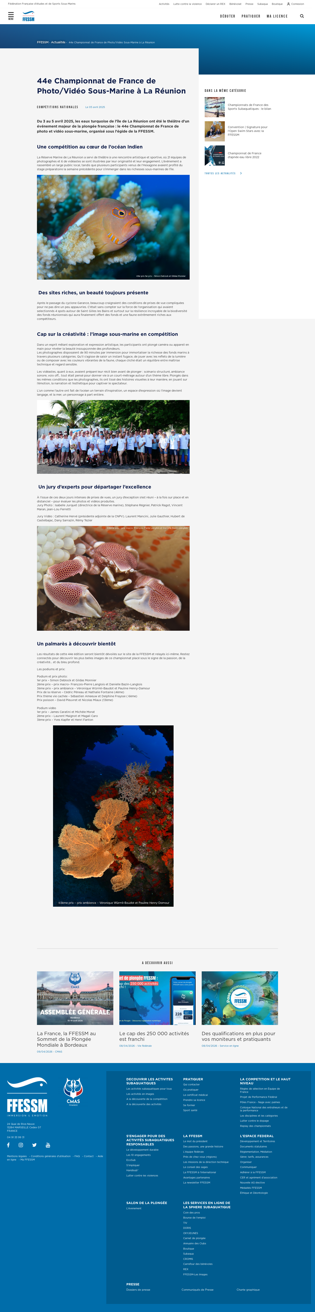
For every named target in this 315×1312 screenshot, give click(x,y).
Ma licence (277, 16)
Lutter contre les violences (142, 1175)
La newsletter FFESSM (196, 1182)
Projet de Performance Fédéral (258, 1097)
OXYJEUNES (190, 1233)
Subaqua (188, 1254)
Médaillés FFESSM (251, 1188)
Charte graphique (248, 1290)
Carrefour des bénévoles (198, 1264)
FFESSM (42, 42)
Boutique (188, 1249)
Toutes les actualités (220, 173)
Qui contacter (191, 1084)
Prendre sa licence (194, 1100)
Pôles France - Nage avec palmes (260, 1102)
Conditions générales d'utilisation (51, 1156)
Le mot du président (195, 1141)
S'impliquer (133, 1165)
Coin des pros (191, 1212)
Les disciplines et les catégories (259, 1116)
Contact (89, 1156)
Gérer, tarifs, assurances (254, 1157)
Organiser (246, 1162)
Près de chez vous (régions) (200, 1157)
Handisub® (132, 1170)
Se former (189, 1105)
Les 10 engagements (138, 1155)
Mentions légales (17, 1156)
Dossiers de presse (138, 1290)
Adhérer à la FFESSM (253, 1172)
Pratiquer (251, 16)
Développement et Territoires (257, 1141)
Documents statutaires (253, 1146)
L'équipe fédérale (193, 1152)
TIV (185, 1223)
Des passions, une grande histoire (203, 1146)
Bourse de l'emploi (194, 1218)
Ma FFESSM (27, 1160)
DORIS (187, 1228)
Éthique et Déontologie (254, 1193)
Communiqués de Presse (198, 1290)
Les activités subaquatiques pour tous (149, 1089)
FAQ (77, 1156)
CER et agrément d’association (258, 1177)
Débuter (227, 16)
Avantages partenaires (196, 1177)
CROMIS (188, 1259)
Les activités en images (140, 1094)
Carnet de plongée (194, 1238)
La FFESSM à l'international (199, 1172)
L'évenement (133, 1208)
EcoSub (131, 1160)
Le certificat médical (195, 1095)
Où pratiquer (190, 1090)
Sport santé (190, 1110)
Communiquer (248, 1167)
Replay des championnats (255, 1126)
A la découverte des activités (143, 1104)
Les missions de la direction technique (206, 1162)
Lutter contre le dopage (254, 1121)
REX (185, 1269)
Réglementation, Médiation (256, 1152)
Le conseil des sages (195, 1167)
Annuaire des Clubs (194, 1243)
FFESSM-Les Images (195, 1274)
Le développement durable (142, 1150)
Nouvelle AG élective (252, 1182)
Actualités (58, 42)
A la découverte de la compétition (146, 1099)
